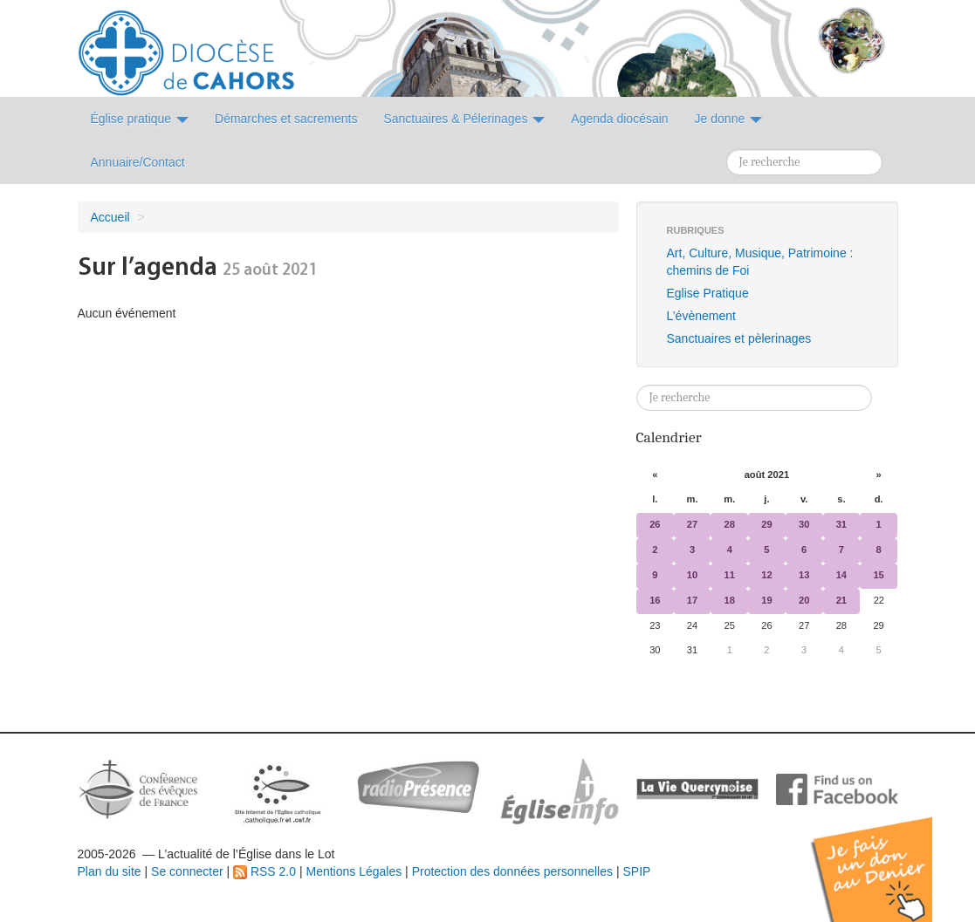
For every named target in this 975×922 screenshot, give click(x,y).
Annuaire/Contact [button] (138, 162)
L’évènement (701, 316)
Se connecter (187, 871)
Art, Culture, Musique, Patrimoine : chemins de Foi (760, 261)
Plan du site (109, 871)
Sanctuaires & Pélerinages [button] (464, 119)
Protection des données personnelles (512, 871)
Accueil (110, 217)
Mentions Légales (354, 871)
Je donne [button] (729, 119)
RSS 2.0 (264, 871)
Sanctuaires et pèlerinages (739, 338)
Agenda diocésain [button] (619, 119)
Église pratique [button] (140, 119)
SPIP (636, 871)
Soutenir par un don (887, 856)
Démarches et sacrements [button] (286, 119)
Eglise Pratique (708, 293)
